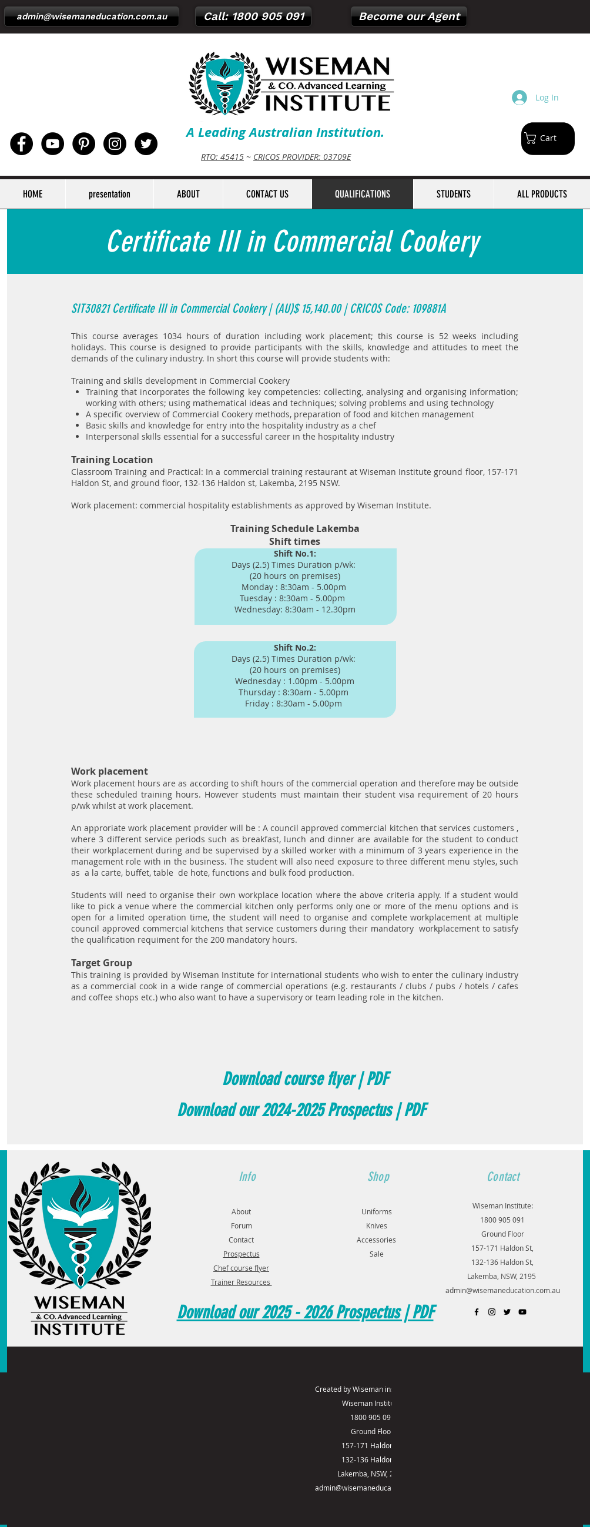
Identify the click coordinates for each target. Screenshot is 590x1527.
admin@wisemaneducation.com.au (502, 1290)
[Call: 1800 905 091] (253, 16)
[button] (546, 138)
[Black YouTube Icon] (522, 1312)
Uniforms (376, 1211)
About (241, 1211)
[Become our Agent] (409, 16)
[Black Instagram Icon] (492, 1312)
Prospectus (241, 1253)
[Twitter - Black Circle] (146, 143)
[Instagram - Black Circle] (114, 143)
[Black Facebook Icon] (476, 1312)
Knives (376, 1225)
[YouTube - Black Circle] (52, 143)
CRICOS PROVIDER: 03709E (302, 156)
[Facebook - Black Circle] (21, 143)
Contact (241, 1239)
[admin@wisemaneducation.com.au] (91, 16)
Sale (377, 1253)
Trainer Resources (241, 1282)
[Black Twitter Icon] (507, 1312)
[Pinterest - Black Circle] (83, 143)
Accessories (376, 1239)
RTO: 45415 (222, 156)
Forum (241, 1225)
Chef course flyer (241, 1267)
